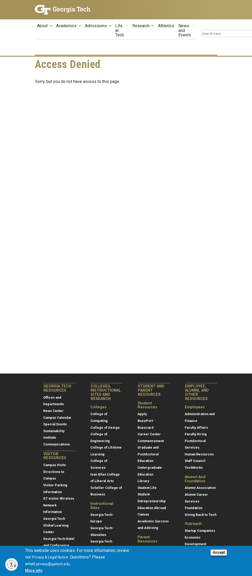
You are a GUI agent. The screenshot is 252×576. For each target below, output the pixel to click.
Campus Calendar (57, 418)
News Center (53, 411)
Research (141, 26)
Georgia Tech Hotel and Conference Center (58, 545)
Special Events (55, 424)
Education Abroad (152, 508)
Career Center (149, 434)
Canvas (143, 514)
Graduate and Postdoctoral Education (148, 454)
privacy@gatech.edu (53, 567)
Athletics (166, 26)
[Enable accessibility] (11, 564)
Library (143, 481)
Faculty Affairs (196, 428)
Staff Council (195, 461)
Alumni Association (200, 488)
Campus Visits (54, 465)
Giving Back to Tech (200, 515)
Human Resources (199, 454)
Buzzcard (146, 428)
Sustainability (53, 431)
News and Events (184, 30)
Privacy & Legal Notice (50, 560)
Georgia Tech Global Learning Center (56, 525)
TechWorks (194, 468)
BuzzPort (145, 421)
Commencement (151, 441)
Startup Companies (200, 531)
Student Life (147, 488)
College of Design (104, 428)
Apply (142, 414)
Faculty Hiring (196, 434)
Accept (219, 556)
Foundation (193, 508)
